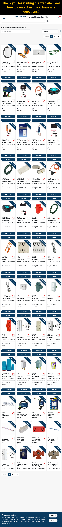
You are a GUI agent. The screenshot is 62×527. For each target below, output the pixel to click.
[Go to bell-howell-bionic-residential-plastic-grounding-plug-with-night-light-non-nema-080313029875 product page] (53, 408)
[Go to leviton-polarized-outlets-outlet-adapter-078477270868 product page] (23, 259)
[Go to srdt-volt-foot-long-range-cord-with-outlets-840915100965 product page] (23, 408)
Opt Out (53, 520)
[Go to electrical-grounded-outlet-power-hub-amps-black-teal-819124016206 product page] (8, 220)
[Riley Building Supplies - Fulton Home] (20, 17)
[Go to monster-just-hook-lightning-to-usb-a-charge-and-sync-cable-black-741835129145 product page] (23, 220)
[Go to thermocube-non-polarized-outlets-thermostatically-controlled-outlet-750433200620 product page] (23, 433)
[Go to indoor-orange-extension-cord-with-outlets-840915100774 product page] (38, 103)
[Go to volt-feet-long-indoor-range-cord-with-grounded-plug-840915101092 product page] (53, 64)
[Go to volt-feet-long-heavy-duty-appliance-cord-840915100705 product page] (8, 298)
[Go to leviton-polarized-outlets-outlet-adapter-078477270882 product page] (38, 259)
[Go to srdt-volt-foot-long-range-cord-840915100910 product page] (8, 103)
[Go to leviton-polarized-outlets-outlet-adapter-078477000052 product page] (38, 376)
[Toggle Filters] (60, 31)
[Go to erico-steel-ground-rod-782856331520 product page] (53, 433)
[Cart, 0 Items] (59, 17)
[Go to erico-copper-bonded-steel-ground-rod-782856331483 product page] (8, 433)
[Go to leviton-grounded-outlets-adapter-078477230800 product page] (38, 298)
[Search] (44, 21)
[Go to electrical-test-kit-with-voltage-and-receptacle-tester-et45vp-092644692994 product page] (8, 142)
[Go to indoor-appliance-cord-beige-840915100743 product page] (38, 142)
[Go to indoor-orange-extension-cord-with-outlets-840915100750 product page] (8, 259)
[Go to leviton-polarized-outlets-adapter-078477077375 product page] (23, 376)
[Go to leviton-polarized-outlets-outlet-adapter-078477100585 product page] (8, 337)
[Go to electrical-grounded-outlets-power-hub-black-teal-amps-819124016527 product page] (53, 103)
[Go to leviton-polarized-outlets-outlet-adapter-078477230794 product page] (38, 220)
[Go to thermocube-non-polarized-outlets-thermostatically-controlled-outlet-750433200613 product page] (23, 181)
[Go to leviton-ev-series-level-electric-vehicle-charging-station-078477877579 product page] (8, 64)
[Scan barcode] (48, 21)
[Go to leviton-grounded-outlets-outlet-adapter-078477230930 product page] (8, 458)
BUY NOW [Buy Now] (8, 81)
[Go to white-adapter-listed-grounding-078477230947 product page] (53, 337)
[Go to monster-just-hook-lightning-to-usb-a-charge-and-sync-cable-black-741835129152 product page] (53, 142)
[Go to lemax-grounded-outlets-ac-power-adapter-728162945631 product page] (8, 408)
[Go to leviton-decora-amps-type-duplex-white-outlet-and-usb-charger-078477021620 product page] (23, 142)
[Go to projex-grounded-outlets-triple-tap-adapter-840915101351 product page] (53, 458)
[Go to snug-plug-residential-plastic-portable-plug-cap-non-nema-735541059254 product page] (53, 376)
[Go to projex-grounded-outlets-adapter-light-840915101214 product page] (23, 458)
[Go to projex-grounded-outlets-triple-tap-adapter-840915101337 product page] (38, 458)
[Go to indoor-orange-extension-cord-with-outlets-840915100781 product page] (53, 181)
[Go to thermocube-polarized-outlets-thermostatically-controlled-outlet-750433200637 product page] (38, 181)
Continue (53, 515)
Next (59, 36)
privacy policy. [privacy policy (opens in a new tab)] (8, 521)
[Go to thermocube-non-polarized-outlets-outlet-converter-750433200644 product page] (38, 433)
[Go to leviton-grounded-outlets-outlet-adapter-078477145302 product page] (38, 337)
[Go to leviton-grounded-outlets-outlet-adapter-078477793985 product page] (23, 337)
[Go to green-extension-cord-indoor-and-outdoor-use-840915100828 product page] (8, 181)
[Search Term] (23, 21)
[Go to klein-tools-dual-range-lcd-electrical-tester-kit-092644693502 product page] (23, 64)
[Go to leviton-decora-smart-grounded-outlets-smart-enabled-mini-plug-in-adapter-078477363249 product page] (38, 64)
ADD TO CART (8, 77)
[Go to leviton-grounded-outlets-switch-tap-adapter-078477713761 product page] (23, 298)
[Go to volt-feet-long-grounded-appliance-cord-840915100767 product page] (53, 259)
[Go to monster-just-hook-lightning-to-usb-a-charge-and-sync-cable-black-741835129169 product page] (23, 103)
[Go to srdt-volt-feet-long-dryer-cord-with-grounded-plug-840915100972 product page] (38, 408)
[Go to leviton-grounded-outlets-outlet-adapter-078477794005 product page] (53, 298)
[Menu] (4, 18)
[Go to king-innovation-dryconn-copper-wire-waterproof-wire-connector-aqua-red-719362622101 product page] (8, 376)
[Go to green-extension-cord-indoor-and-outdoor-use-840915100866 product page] (53, 220)
